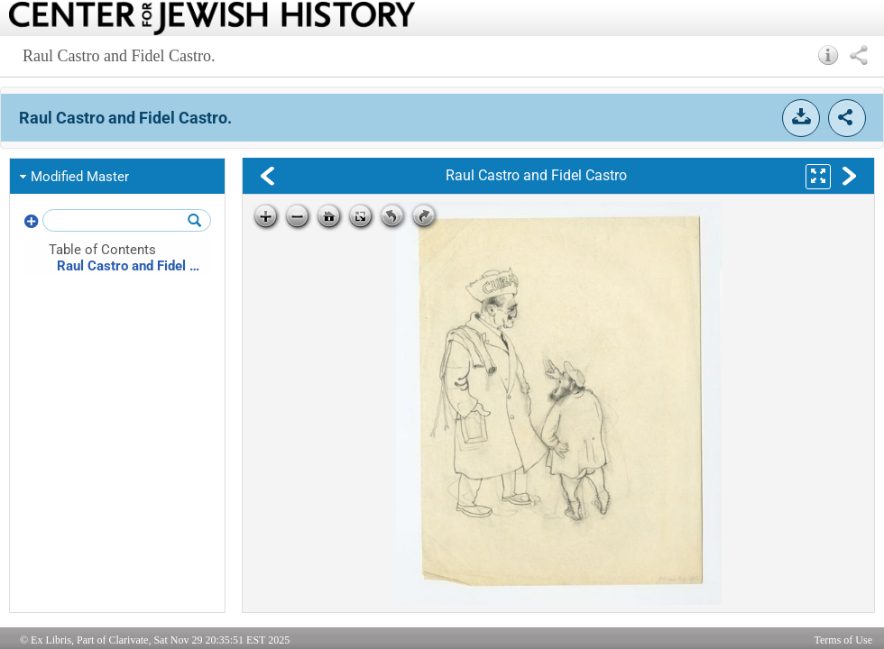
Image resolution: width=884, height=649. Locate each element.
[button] (828, 55)
